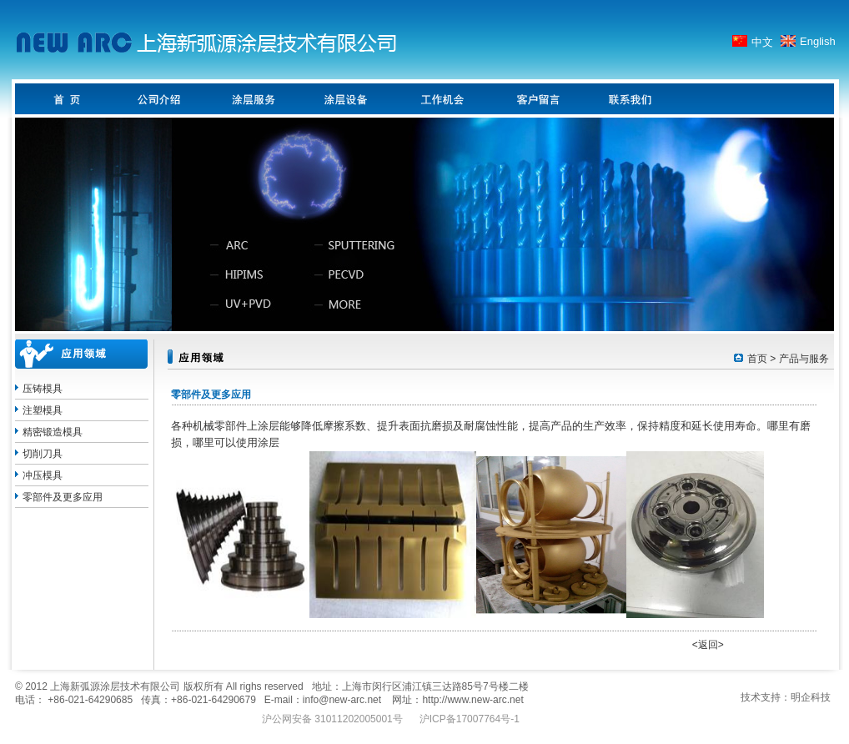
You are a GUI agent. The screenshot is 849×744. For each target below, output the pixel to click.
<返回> (708, 645)
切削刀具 (43, 454)
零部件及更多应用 (63, 497)
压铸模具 (43, 389)
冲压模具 (43, 475)
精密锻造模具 (53, 432)
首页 (757, 358)
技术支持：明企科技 (786, 697)
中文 (762, 42)
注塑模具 (43, 410)
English (818, 41)
